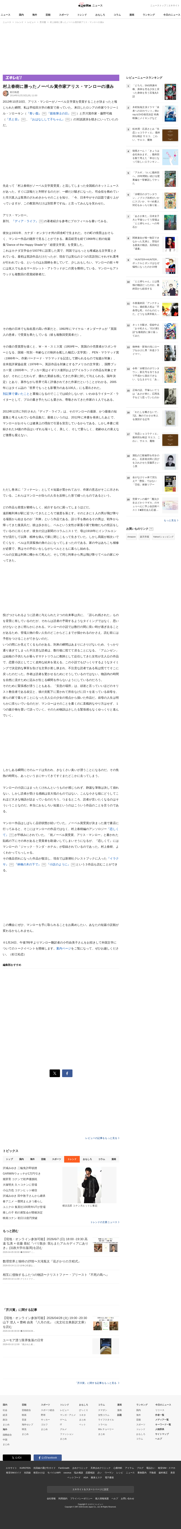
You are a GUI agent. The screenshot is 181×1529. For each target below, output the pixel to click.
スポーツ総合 (47, 1410)
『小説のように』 (58, 864)
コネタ (82, 1415)
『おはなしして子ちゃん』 (47, 119)
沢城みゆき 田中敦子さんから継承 (24, 1195)
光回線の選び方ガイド (44, 1468)
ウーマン (109, 1472)
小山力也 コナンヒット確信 (20, 1190)
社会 (5, 1410)
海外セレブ (27, 1424)
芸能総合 (26, 1410)
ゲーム (63, 1419)
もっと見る (171, 520)
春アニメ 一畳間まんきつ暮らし (23, 1201)
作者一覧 (159, 1415)
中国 (5, 1439)
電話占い (150, 1468)
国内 (21, 14)
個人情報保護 (102, 1498)
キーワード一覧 (163, 1424)
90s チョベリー (106, 1429)
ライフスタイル (106, 1419)
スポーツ (64, 14)
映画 (24, 1415)
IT (61, 1424)
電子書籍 (109, 1477)
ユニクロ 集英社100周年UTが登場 (24, 1206)
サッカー (45, 1419)
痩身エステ (96, 1477)
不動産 (152, 1472)
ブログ (140, 1468)
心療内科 (117, 1468)
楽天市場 (144, 536)
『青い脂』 (34, 113)
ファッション (67, 1434)
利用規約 (62, 1498)
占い (99, 1472)
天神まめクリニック (100, 1468)
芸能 (48, 14)
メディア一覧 (162, 1419)
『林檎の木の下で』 (27, 864)
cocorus (67, 1472)
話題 (119, 1415)
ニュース (5, 14)
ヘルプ (158, 1438)
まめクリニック (80, 1468)
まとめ (6, 1424)
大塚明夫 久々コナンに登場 (20, 1184)
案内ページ (63, 948)
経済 (5, 1415)
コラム (117, 14)
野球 (43, 1415)
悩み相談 (78, 1472)
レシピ (119, 1472)
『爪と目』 (13, 119)
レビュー (64, 1410)
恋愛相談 (90, 1472)
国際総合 (7, 1434)
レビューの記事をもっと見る (102, 1138)
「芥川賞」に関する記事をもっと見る (97, 1383)
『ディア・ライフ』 (25, 221)
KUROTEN (25, 1468)
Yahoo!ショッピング (163, 536)
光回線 (27, 1472)
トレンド (82, 14)
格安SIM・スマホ (166, 1468)
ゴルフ (44, 1424)
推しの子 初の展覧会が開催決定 (23, 1212)
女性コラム (103, 1415)
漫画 (131, 14)
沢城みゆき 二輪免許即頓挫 (20, 1168)
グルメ (63, 1429)
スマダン (102, 1410)
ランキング (149, 14)
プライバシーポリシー (81, 1498)
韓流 (24, 1429)
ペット (82, 1424)
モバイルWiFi (54, 1472)
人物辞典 (159, 1429)
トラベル (102, 1424)
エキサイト (174, 5)
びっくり (83, 1410)
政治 (5, 1419)
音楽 (24, 1419)
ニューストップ (158, 5)
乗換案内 (141, 1472)
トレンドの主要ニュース (104, 1222)
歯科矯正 (163, 1472)
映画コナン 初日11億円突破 (20, 1218)
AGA (85, 1477)
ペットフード (74, 1477)
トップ (9, 1159)
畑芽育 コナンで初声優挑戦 (20, 1179)
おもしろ (100, 14)
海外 (34, 14)
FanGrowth (63, 1468)
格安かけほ (39, 1472)
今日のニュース (171, 14)
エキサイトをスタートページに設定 (90, 1489)
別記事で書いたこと (16, 393)
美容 (172, 1472)
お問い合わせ (127, 1498)
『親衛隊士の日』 (59, 113)
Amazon (131, 536)
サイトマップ (162, 1434)
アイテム (129, 1468)
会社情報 (51, 1498)
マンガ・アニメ (68, 1415)
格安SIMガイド (13, 1472)
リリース (159, 1410)
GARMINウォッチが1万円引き (22, 1173)
